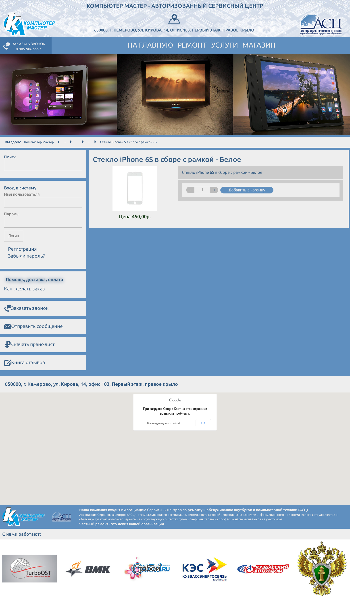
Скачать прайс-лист (29, 344)
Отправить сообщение (33, 326)
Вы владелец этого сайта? (163, 423)
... (64, 142)
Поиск (10, 157)
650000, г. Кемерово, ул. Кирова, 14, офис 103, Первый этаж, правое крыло (174, 22)
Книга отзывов (24, 362)
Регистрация (22, 249)
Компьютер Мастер (39, 142)
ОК (203, 423)
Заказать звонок (26, 308)
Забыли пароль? (26, 255)
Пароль (11, 214)
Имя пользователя (22, 194)
